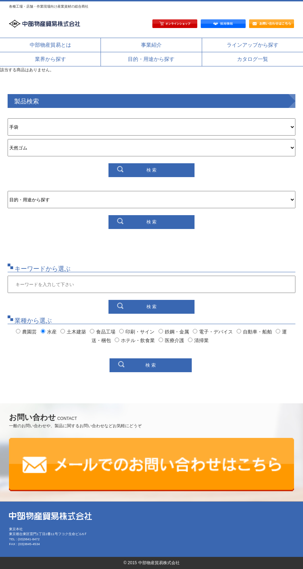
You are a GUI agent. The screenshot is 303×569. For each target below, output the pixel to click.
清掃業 (198, 340)
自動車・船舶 (254, 331)
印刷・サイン (136, 331)
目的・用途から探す (151, 59)
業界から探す (50, 59)
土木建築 (73, 331)
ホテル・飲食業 (135, 340)
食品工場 (102, 331)
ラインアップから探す (252, 45)
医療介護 (171, 340)
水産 (49, 331)
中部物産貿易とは (50, 45)
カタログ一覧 (252, 59)
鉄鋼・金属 (174, 331)
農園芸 (26, 331)
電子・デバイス (213, 331)
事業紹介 (151, 45)
